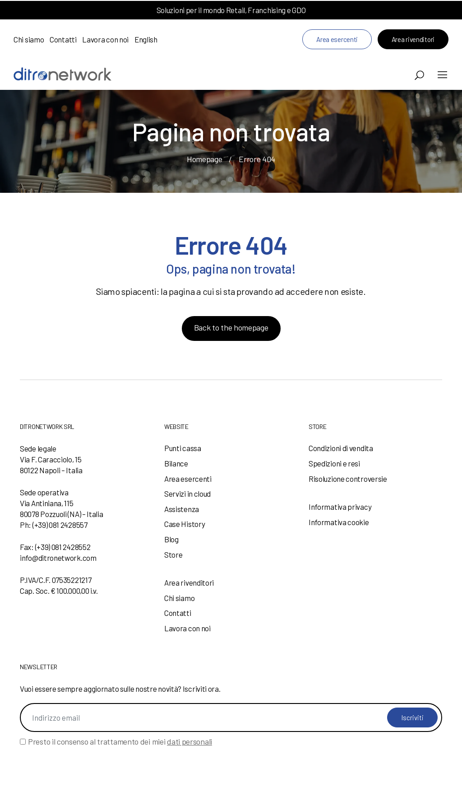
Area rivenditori (413, 39)
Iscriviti (412, 717)
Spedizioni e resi (334, 463)
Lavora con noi (105, 39)
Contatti (63, 39)
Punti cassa (182, 447)
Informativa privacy (340, 506)
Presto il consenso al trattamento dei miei (120, 741)
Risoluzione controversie (348, 478)
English (145, 39)
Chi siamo (29, 39)
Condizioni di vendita (341, 447)
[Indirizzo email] (231, 717)
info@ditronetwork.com (58, 557)
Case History (184, 523)
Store (173, 554)
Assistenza (181, 508)
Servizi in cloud (187, 493)
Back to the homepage (231, 327)
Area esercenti (337, 39)
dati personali (189, 741)
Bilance (176, 463)
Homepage (204, 159)
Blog (171, 539)
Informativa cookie (339, 521)
